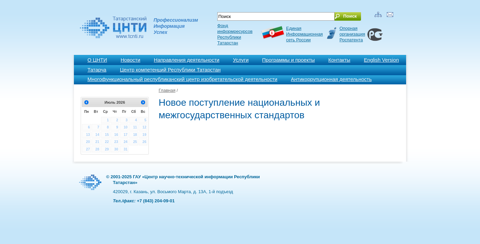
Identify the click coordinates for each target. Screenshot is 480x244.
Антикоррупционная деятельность (331, 79)
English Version (381, 60)
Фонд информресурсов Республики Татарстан (235, 34)
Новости (130, 60)
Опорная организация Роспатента (352, 34)
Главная (167, 90)
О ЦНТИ (97, 60)
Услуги (240, 60)
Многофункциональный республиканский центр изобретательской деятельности (182, 79)
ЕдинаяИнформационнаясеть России (304, 34)
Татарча (96, 70)
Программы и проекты (288, 60)
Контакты (339, 60)
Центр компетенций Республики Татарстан (170, 70)
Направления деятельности (186, 60)
